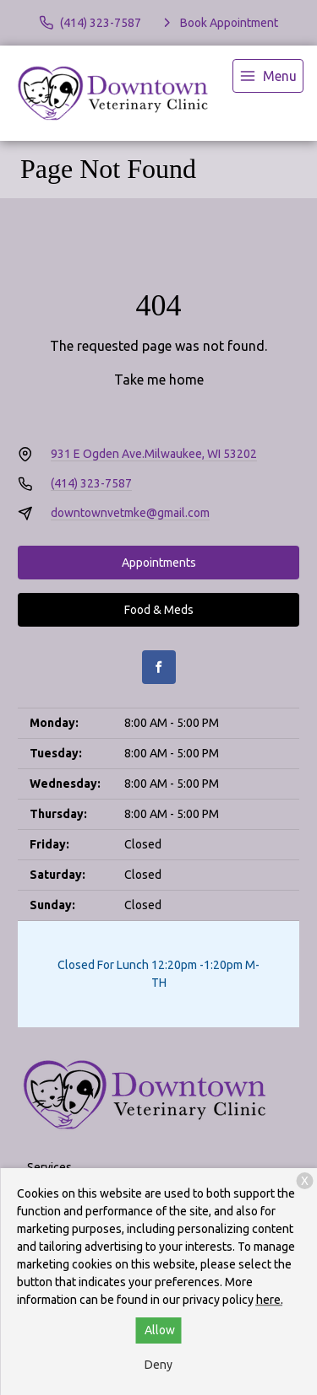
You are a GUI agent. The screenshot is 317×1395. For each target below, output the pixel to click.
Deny (158, 1364)
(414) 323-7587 (91, 483)
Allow (160, 1330)
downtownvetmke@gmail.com (130, 513)
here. (269, 1299)
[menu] (267, 76)
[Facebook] (159, 667)
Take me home (159, 379)
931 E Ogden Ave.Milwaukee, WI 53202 (154, 454)
